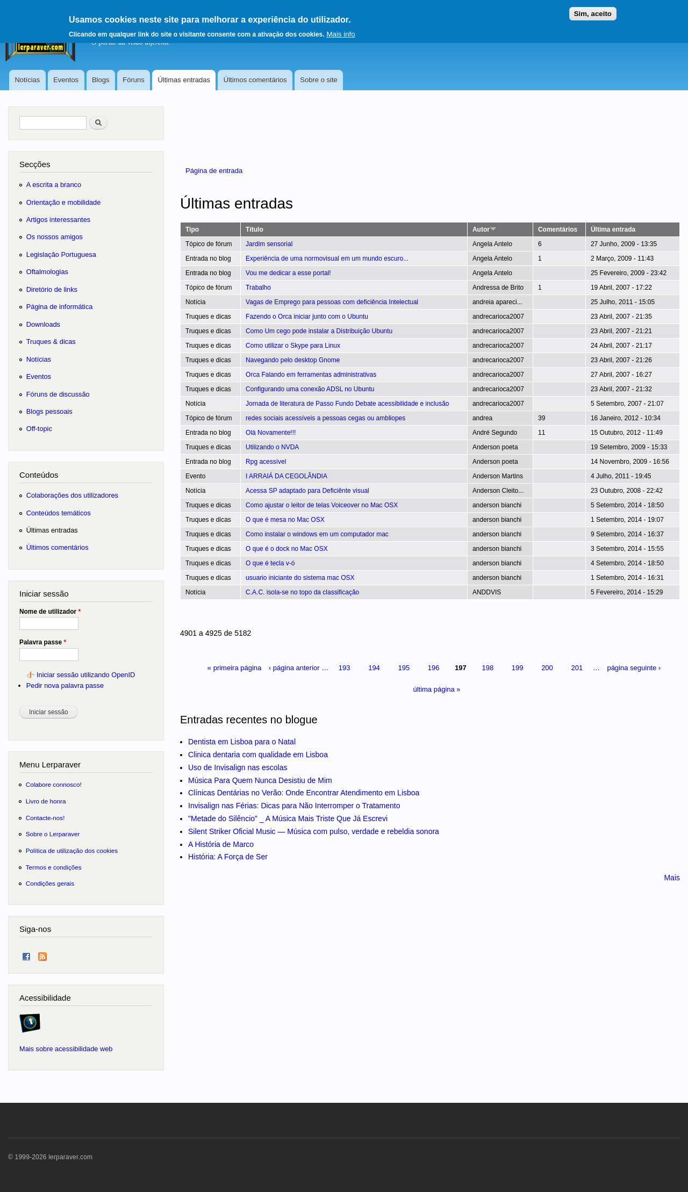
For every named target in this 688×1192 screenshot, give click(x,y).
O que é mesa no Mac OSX (285, 519)
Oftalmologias (47, 272)
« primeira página (234, 668)
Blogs (101, 80)
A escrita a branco (53, 185)
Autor (484, 229)
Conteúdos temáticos (58, 513)
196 (434, 668)
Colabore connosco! (54, 784)
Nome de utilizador (50, 611)
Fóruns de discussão (58, 394)
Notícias (27, 80)
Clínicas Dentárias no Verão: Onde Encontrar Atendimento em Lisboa (303, 792)
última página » (436, 689)
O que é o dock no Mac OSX (287, 548)
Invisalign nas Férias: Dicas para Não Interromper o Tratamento (294, 805)
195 (404, 668)
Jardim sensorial (269, 244)
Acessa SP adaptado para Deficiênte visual (307, 490)
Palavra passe (42, 642)
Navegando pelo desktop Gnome (293, 360)
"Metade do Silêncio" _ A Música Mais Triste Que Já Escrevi (288, 818)
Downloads (43, 324)
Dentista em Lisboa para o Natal (242, 741)
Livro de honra (46, 801)
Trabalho (258, 287)
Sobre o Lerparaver (53, 833)
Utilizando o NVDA (272, 447)
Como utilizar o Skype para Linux (293, 345)
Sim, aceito (593, 10)
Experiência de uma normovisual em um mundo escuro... (327, 258)
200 (547, 668)
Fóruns (133, 80)
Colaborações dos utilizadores (72, 495)
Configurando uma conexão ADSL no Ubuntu (310, 389)
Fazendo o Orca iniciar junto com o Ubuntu (307, 316)
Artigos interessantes (58, 220)
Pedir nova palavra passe (65, 685)
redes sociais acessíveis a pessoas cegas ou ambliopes (325, 418)
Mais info (340, 30)
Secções (34, 164)
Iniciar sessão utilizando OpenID (86, 675)
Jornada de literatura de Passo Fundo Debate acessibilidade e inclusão (347, 403)
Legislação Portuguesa (61, 254)
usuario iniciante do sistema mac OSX (300, 577)
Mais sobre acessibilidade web (65, 1049)
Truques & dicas (51, 342)
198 (487, 668)
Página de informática (59, 307)
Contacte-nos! (45, 817)
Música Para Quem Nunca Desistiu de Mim (260, 780)
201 (577, 668)
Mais (672, 877)
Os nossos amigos (54, 237)
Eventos (65, 80)
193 (344, 668)
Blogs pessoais (49, 411)
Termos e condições (54, 867)
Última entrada (613, 229)
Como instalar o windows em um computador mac (317, 534)
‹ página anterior (294, 668)
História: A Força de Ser (228, 856)
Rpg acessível (266, 461)
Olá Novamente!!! (271, 432)
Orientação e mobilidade (63, 202)
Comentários (557, 229)
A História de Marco (221, 844)
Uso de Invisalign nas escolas (237, 767)
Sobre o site (318, 80)
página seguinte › (634, 668)
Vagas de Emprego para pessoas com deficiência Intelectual (332, 302)
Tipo (192, 229)
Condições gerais (50, 883)
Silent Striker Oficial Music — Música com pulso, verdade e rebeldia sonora (313, 831)
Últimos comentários (255, 80)
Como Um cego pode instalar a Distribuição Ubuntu (319, 331)
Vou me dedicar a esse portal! (288, 273)
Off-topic (39, 429)
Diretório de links (51, 289)
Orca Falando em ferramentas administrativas (311, 374)
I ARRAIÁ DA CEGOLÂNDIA (286, 476)
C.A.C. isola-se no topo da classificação (302, 592)
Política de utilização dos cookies (72, 850)
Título (254, 229)
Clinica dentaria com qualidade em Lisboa (258, 754)
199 (518, 668)
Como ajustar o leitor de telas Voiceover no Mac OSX (322, 505)
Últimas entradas (183, 80)
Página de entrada (213, 171)
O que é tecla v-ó (270, 563)
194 (374, 668)
